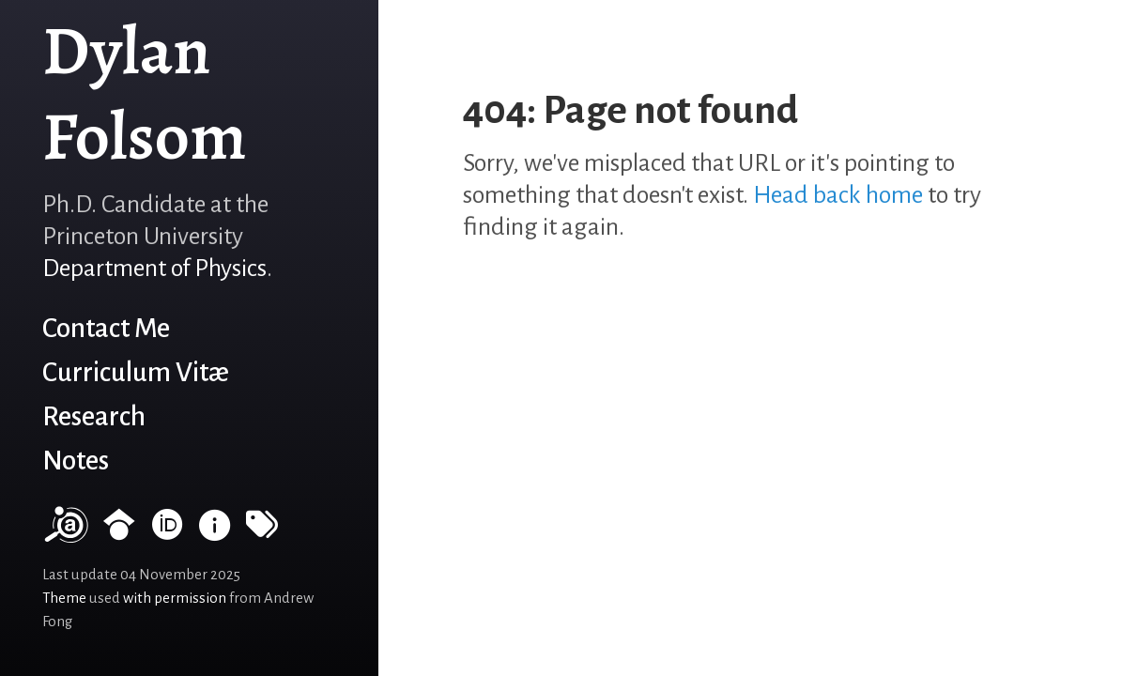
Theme (64, 598)
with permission (174, 598)
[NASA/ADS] (64, 532)
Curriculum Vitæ (135, 372)
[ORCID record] (167, 532)
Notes (75, 460)
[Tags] (262, 532)
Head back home (838, 195)
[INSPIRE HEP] (215, 532)
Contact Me (106, 328)
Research (94, 416)
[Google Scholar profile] (119, 532)
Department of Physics (154, 268)
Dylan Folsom (144, 93)
